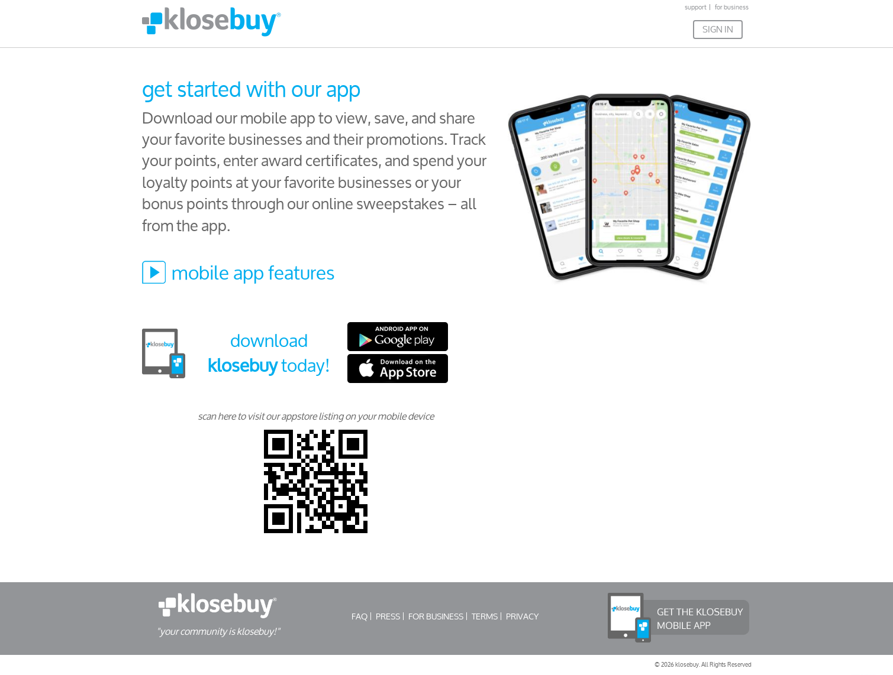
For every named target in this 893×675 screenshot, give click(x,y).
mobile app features (253, 272)
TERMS (485, 616)
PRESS (388, 616)
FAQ (359, 616)
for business (732, 7)
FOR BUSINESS (435, 616)
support (696, 7)
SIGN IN (717, 29)
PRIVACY (522, 616)
